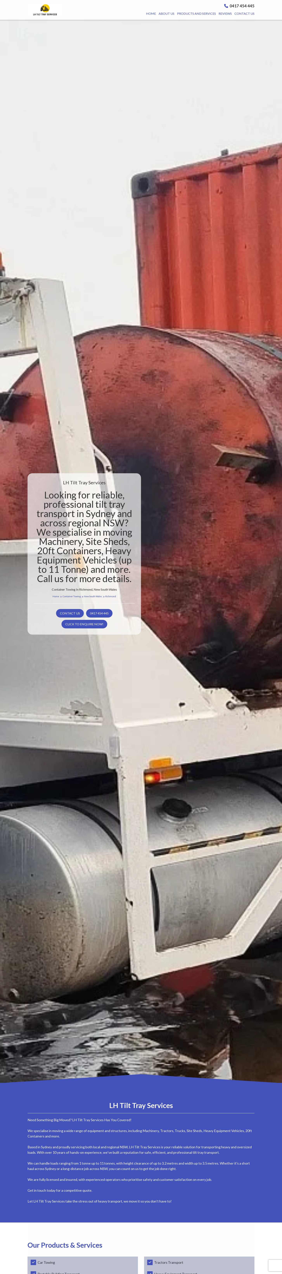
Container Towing (72, 596)
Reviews (225, 13)
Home (151, 13)
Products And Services (196, 13)
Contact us (244, 13)
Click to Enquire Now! (84, 624)
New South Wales (94, 596)
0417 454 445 (239, 5)
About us (166, 13)
